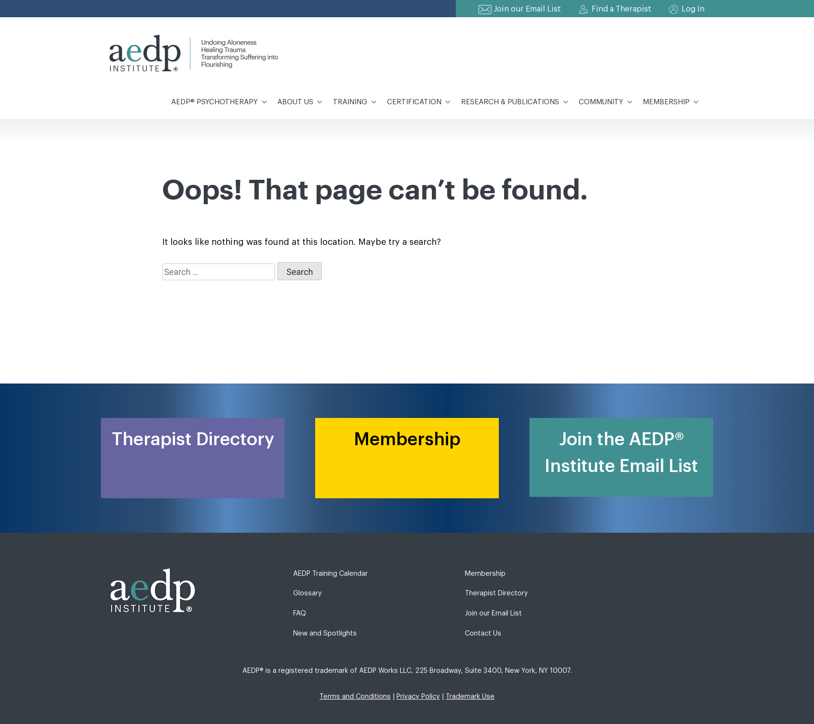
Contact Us (483, 633)
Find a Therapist (621, 9)
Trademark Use (470, 696)
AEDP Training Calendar (330, 573)
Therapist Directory (496, 593)
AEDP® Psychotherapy (219, 102)
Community (606, 102)
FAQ (299, 613)
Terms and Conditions (355, 696)
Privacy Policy (418, 696)
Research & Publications (515, 102)
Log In (693, 9)
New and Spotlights (325, 633)
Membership (671, 102)
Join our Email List (527, 9)
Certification (419, 102)
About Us (300, 102)
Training (355, 102)
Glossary (307, 593)
